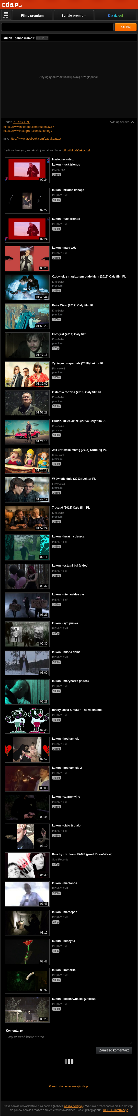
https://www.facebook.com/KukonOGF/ (28, 127)
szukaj (126, 27)
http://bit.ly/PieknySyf (76, 150)
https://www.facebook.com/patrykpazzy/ (35, 138)
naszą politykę (73, 1106)
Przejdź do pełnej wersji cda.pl (69, 1086)
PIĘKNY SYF (21, 122)
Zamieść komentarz (114, 1050)
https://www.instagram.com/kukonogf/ (27, 131)
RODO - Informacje (115, 1110)
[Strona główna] (12, 5)
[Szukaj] (57, 27)
